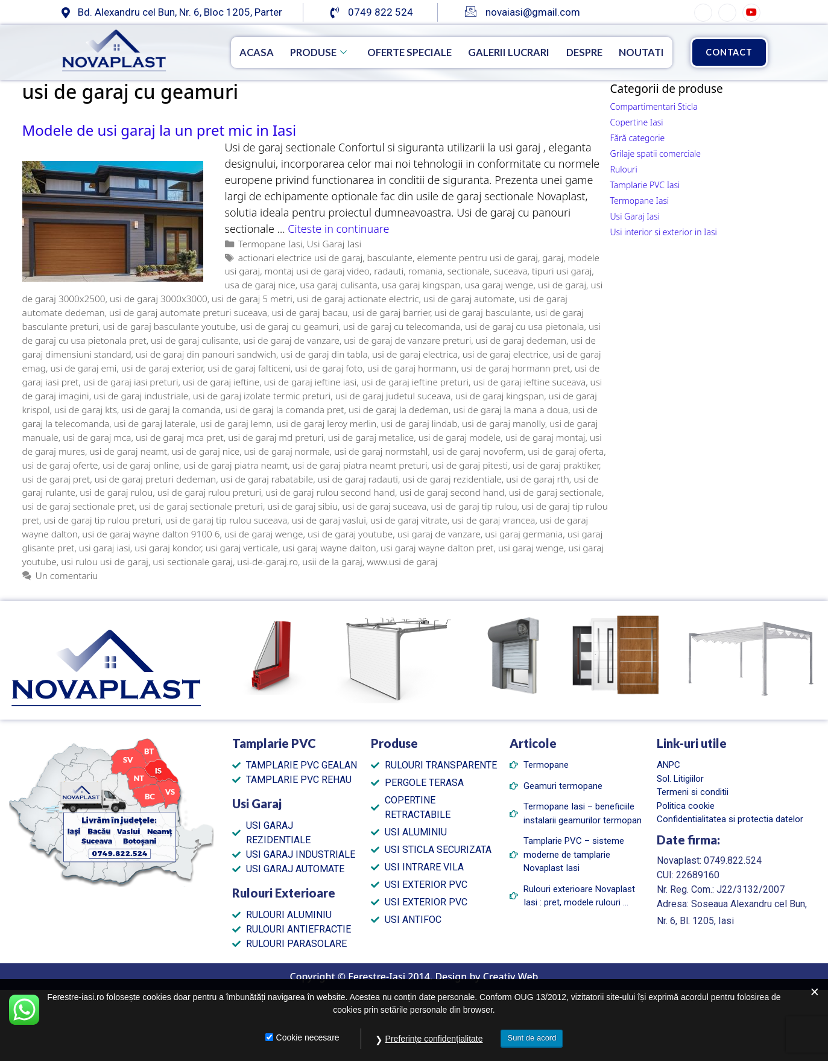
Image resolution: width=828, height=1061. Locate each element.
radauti (388, 271)
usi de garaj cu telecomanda (402, 326)
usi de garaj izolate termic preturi (262, 396)
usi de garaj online (141, 465)
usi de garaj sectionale (555, 492)
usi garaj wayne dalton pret (437, 548)
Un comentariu (67, 575)
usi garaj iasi (104, 548)
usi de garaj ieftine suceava (529, 382)
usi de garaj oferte (60, 465)
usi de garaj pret (56, 479)
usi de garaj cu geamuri (290, 326)
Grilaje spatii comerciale (655, 153)
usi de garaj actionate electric (358, 299)
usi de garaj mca (97, 437)
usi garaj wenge (531, 548)
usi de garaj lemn (236, 423)
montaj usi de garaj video (317, 271)
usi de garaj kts (85, 410)
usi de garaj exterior (162, 368)
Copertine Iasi (636, 122)
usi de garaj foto (328, 368)
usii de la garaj (332, 562)
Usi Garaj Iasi (334, 244)
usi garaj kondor (167, 548)
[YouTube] (751, 13)
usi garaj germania (524, 534)
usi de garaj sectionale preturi (201, 506)
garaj (552, 258)
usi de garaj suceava (384, 506)
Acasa (229, 52)
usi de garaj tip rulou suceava (226, 520)
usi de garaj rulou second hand (330, 492)
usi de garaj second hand (451, 492)
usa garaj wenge (499, 285)
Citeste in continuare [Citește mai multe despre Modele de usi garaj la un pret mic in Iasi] (338, 228)
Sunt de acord (531, 1037)
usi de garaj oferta (566, 451)
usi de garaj (562, 285)
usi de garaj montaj (545, 437)
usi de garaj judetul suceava (393, 396)
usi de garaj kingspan (499, 396)
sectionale (468, 271)
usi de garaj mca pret (180, 437)
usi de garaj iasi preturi (131, 382)
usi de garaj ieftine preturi (415, 382)
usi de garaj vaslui (329, 520)
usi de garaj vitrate (408, 520)
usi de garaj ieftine (221, 382)
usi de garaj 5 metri (252, 299)
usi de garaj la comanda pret (284, 410)
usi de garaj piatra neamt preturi (360, 465)
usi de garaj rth (537, 479)
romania (425, 271)
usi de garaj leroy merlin (326, 423)
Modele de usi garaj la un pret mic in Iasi (159, 130)
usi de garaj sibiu (302, 506)
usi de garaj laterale (155, 423)
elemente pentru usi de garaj (477, 258)
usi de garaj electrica (415, 354)
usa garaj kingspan (421, 285)
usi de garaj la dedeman (399, 410)
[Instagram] (727, 13)
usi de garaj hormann (412, 368)
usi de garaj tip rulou (474, 506)
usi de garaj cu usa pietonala (524, 326)
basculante (389, 258)
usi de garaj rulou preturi (209, 492)
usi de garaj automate (468, 299)
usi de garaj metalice (371, 437)
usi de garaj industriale (140, 396)
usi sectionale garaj (193, 562)
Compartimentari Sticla (654, 106)
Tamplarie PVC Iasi (645, 185)
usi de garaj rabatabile (267, 479)
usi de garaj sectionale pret (78, 506)
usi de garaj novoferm (477, 451)
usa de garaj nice (260, 285)
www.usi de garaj (402, 562)
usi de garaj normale (287, 451)
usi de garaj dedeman (521, 340)
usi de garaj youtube (350, 534)
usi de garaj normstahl (381, 451)
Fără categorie (637, 138)
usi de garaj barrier (391, 312)
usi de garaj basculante (483, 312)
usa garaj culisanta (339, 285)
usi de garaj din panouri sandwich (206, 354)
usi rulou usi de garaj (104, 562)
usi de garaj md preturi (275, 437)
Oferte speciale (391, 52)
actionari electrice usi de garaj (300, 258)
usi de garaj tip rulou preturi (101, 520)
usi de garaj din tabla (323, 354)
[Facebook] (703, 13)
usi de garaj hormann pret (515, 368)
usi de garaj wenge (263, 534)
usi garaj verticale (242, 548)
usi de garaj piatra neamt (235, 465)
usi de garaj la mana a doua (510, 410)
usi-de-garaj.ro (267, 562)
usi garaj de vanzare (439, 534)
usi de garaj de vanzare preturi (407, 340)
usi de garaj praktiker (556, 465)
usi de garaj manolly (503, 423)
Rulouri (623, 169)
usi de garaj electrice (505, 354)
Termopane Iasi (270, 244)
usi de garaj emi (83, 368)
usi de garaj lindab (419, 423)
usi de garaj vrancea (493, 520)
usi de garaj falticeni (249, 368)
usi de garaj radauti (358, 479)
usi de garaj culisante (195, 340)
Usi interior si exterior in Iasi (663, 232)
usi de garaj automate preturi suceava (188, 312)
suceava (511, 271)
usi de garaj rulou (116, 492)
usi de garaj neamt (128, 451)
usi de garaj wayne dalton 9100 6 (151, 534)
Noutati (639, 52)
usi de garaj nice (206, 451)
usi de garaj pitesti (470, 465)
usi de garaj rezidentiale (451, 479)
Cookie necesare (308, 1037)
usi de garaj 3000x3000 (158, 299)
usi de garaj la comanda (171, 410)
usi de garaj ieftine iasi (310, 382)
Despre (578, 52)
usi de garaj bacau (309, 312)
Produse (294, 52)
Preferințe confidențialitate (434, 1039)
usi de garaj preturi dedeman (155, 479)
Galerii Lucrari (498, 52)
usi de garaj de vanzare (291, 340)
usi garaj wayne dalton (329, 548)
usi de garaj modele (460, 437)
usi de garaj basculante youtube (169, 326)
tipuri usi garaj (562, 271)
